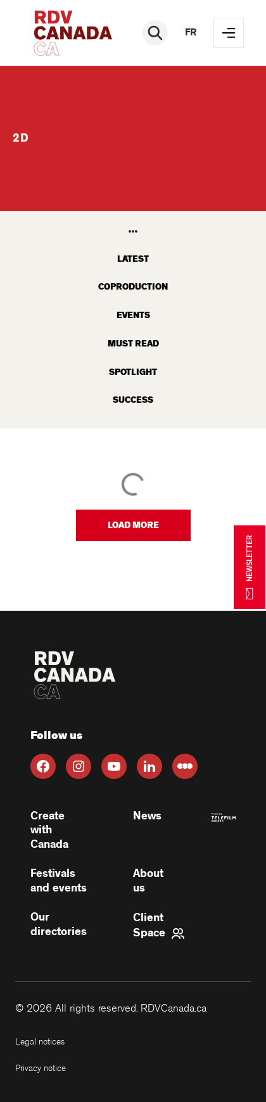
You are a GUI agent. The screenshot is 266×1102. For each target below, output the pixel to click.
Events (133, 315)
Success (133, 400)
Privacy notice (40, 1068)
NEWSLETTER (249, 567)
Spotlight (133, 372)
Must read (133, 344)
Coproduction (133, 287)
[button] (133, 525)
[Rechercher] (155, 33)
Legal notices (40, 1041)
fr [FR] (190, 32)
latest (133, 259)
